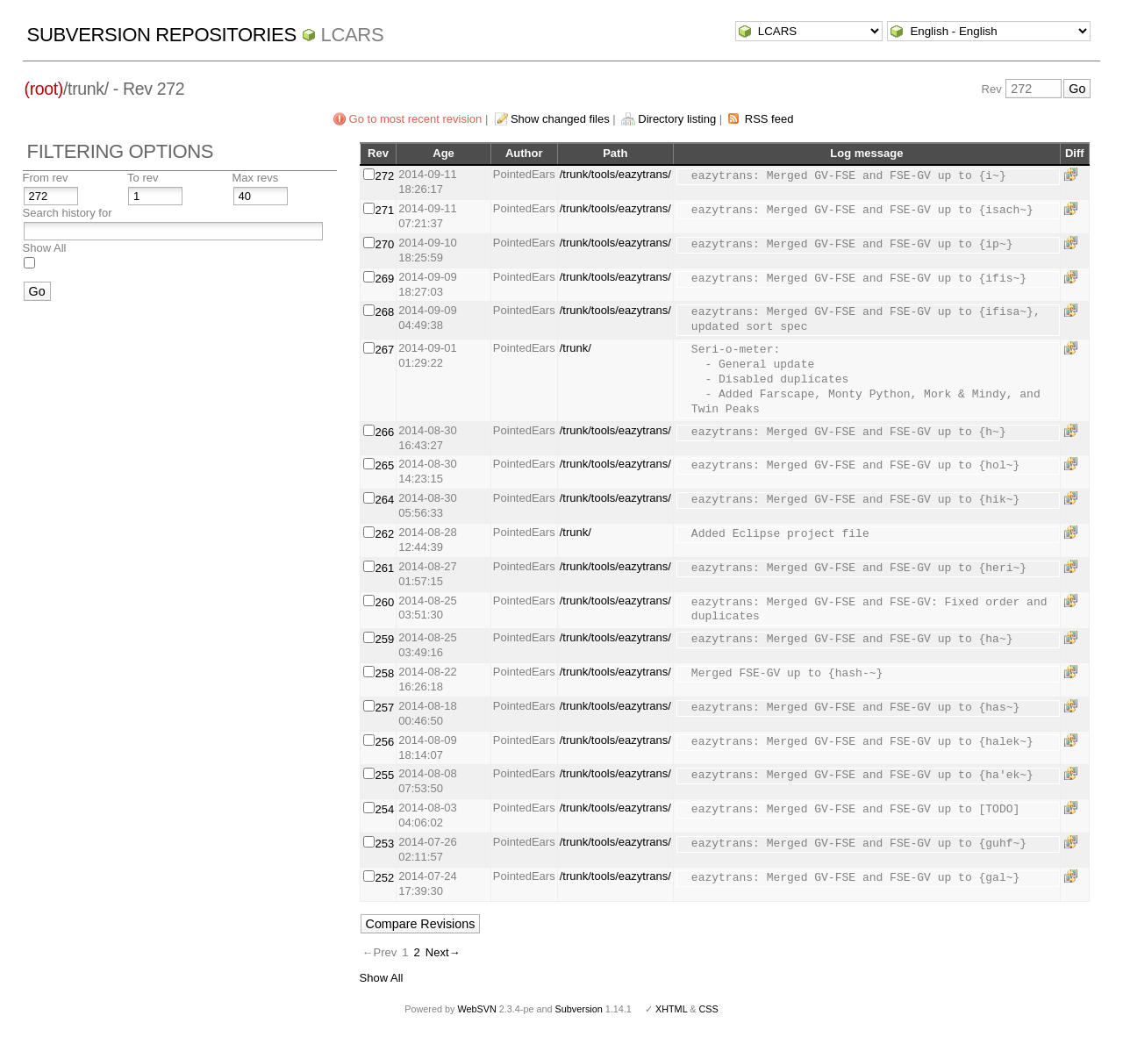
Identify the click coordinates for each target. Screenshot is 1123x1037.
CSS (709, 1009)
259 (385, 639)
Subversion (579, 1009)
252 (385, 877)
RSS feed (769, 118)
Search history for (67, 212)
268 (385, 311)
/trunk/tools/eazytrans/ (615, 174)
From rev (45, 177)
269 (385, 278)
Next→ (443, 952)
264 (385, 499)
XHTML (671, 1009)
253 (385, 843)
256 (385, 741)
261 (385, 568)
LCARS (352, 35)
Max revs (255, 177)
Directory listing (677, 118)
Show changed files (560, 118)
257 (385, 707)
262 (385, 533)
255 (385, 775)
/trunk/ (575, 347)
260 (385, 602)
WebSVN (476, 1009)
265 (385, 465)
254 (385, 809)
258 (385, 673)
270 (385, 244)
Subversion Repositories (162, 35)
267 (385, 349)
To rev (142, 177)
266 (385, 432)
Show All (45, 247)
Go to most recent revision (416, 118)
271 (385, 210)
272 (385, 175)
